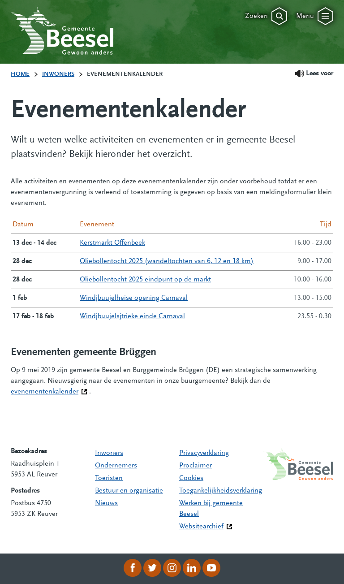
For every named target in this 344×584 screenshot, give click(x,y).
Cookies (191, 478)
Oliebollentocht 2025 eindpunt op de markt (145, 279)
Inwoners (109, 453)
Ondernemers (116, 465)
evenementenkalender (49, 390)
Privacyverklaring (204, 453)
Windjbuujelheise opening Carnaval (134, 298)
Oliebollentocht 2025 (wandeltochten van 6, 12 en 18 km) (167, 261)
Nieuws (106, 503)
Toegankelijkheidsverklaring (220, 490)
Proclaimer (195, 465)
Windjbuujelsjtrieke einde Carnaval (132, 316)
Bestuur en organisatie (129, 490)
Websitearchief (201, 526)
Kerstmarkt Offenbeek (112, 243)
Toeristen (109, 478)
